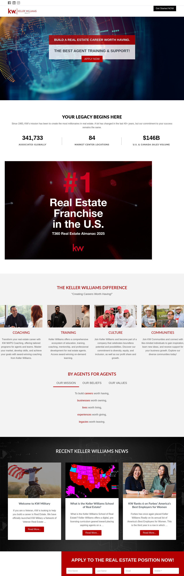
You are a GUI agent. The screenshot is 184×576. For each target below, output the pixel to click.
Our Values (118, 382)
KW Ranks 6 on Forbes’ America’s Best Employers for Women (149, 505)
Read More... (35, 529)
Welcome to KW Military (34, 503)
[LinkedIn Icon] (14, 3)
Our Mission (66, 382)
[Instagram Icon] (18, 3)
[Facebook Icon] (9, 3)
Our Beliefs (92, 382)
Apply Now (91, 58)
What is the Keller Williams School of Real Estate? (92, 505)
